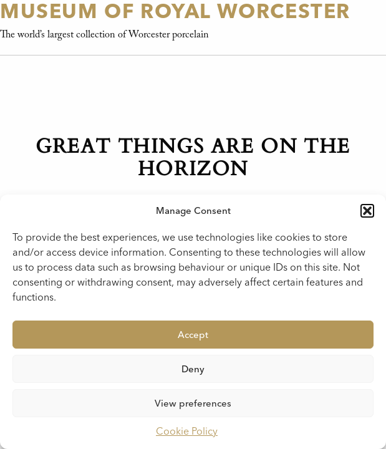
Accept (193, 334)
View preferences (193, 403)
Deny (193, 369)
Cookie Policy (187, 431)
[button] (367, 211)
